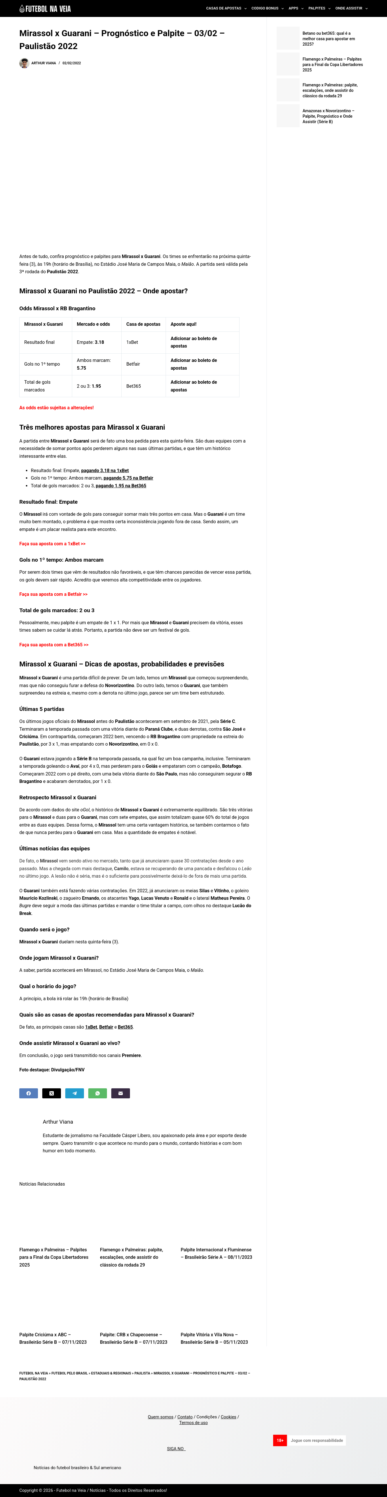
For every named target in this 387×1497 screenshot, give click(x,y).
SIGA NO (176, 1448)
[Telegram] (74, 1093)
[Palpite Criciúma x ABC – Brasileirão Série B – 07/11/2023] (55, 1301)
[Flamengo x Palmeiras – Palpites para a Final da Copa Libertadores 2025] (55, 1216)
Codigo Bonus (269, 8)
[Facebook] (28, 1093)
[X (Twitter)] (51, 1093)
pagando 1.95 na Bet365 (121, 485)
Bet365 (125, 1027)
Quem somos (160, 1417)
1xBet (91, 1027)
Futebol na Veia (33, 1373)
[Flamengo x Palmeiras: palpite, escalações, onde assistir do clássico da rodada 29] (136, 1216)
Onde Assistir (352, 8)
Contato (185, 1417)
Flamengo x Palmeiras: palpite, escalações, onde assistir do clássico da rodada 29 (131, 1257)
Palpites (321, 8)
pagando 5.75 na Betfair (128, 478)
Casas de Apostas (227, 8)
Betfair (106, 1027)
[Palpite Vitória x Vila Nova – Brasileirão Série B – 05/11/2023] (217, 1301)
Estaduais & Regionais (111, 1373)
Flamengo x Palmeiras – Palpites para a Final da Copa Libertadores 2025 (53, 1257)
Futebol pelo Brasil (69, 1373)
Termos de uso (193, 1422)
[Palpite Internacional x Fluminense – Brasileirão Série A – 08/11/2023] (217, 1216)
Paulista (142, 1373)
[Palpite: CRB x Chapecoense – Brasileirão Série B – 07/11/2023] (136, 1301)
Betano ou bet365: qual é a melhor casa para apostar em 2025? (328, 38)
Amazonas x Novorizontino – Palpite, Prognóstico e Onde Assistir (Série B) (328, 116)
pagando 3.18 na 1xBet (105, 470)
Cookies (228, 1417)
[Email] (120, 1093)
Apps (297, 8)
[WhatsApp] (97, 1093)
